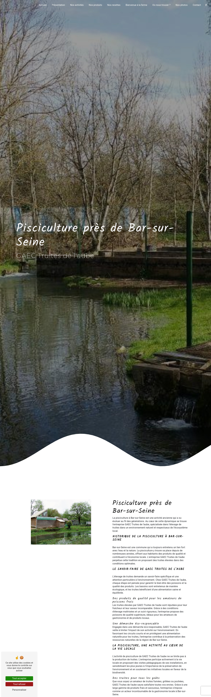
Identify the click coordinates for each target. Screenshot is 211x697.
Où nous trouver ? (161, 5)
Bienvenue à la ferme (136, 5)
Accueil (43, 5)
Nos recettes (114, 5)
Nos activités (77, 5)
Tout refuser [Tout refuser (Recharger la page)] (19, 684)
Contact (197, 5)
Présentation (58, 5)
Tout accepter (19, 678)
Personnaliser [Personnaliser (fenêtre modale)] (19, 689)
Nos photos (182, 5)
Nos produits (95, 5)
